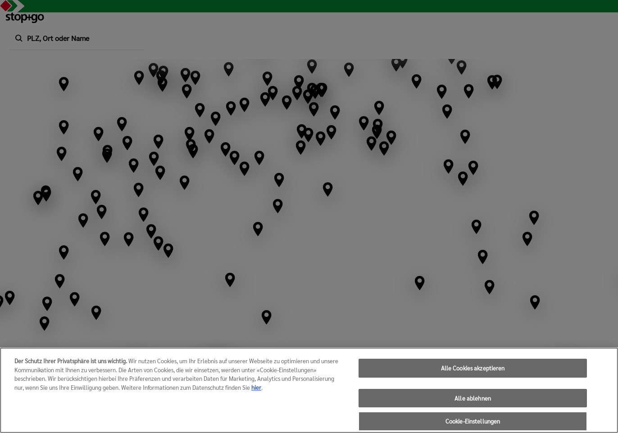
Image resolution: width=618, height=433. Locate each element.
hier (256, 392)
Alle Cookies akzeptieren (473, 373)
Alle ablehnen (472, 402)
